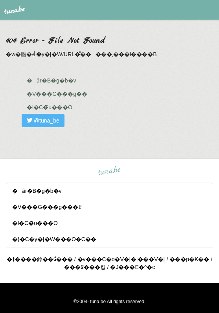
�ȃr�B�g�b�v (51, 80)
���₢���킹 (85, 267)
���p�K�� (189, 259)
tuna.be (109, 171)
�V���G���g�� (57, 94)
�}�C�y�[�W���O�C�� (54, 239)
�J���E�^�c (132, 267)
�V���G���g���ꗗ (46, 207)
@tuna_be (43, 120)
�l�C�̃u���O (49, 107)
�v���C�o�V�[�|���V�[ (121, 259)
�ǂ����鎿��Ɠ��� (40, 259)
